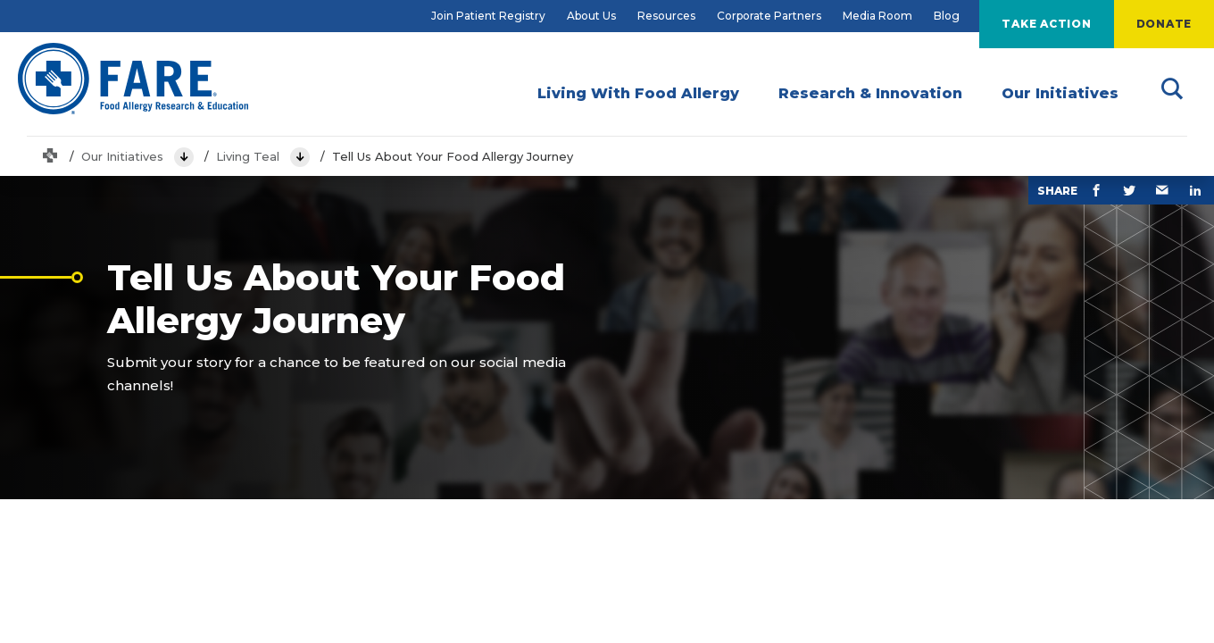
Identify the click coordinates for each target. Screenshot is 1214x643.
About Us (591, 15)
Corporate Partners (769, 15)
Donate (1164, 23)
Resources (666, 15)
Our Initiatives (122, 156)
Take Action (1046, 23)
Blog (947, 15)
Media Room (877, 15)
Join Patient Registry (488, 15)
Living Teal (247, 156)
